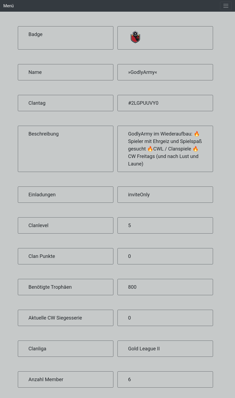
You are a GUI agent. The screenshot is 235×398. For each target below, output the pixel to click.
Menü (8, 5)
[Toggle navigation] (226, 6)
